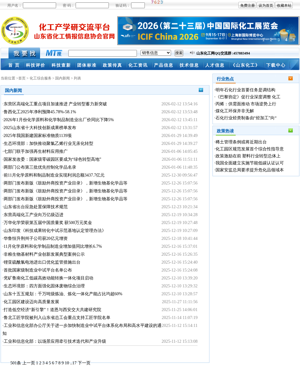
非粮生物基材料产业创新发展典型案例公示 (44, 254)
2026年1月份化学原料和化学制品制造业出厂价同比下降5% (59, 119)
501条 (15, 363)
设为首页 (266, 5)
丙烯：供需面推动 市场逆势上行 (246, 104)
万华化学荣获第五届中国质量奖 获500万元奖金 (48, 222)
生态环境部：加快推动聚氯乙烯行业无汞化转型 (48, 143)
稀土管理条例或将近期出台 (241, 142)
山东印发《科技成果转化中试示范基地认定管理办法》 (55, 230)
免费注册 (247, 5)
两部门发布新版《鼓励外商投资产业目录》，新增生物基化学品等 (65, 183)
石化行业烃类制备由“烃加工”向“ (246, 118)
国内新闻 (62, 78)
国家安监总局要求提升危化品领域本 (250, 170)
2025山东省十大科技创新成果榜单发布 (40, 127)
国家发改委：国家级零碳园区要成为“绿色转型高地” (52, 159)
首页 (22, 78)
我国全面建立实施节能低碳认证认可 (250, 163)
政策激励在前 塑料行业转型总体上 (248, 156)
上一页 (28, 363)
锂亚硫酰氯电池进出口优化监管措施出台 (42, 262)
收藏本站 (284, 5)
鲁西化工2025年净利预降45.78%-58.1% (40, 112)
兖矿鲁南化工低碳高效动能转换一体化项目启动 (48, 278)
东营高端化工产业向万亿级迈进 (33, 214)
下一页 (84, 363)
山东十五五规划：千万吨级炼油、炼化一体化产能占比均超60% (63, 294)
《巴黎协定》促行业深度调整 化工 (248, 97)
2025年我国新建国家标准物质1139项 (38, 135)
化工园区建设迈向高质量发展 (31, 302)
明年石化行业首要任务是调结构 (245, 90)
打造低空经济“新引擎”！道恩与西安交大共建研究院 (52, 309)
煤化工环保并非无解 (235, 111)
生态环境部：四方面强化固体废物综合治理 (44, 286)
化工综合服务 (41, 78)
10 (67, 363)
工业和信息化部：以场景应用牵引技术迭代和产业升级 (55, 341)
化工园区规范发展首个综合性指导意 (250, 149)
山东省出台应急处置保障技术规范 (36, 207)
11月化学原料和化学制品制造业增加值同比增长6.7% (53, 246)
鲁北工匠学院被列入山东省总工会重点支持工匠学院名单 (57, 317)
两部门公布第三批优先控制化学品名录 (40, 167)
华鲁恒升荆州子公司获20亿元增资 (36, 238)
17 (74, 363)
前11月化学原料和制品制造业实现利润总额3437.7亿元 (54, 175)
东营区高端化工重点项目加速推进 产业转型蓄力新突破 (55, 104)
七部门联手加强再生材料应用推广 (36, 151)
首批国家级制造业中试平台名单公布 (38, 270)
